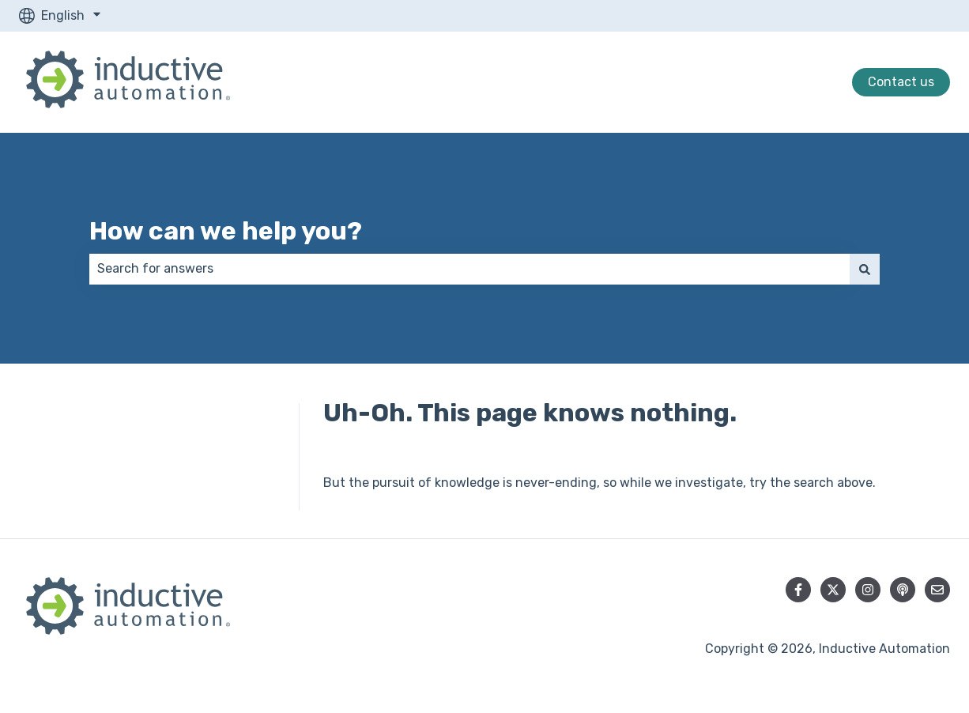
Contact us (901, 81)
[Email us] (937, 589)
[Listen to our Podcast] (902, 589)
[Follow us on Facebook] (798, 589)
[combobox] (469, 269)
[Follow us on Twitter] (833, 589)
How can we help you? (225, 231)
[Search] (865, 269)
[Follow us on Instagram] (867, 589)
